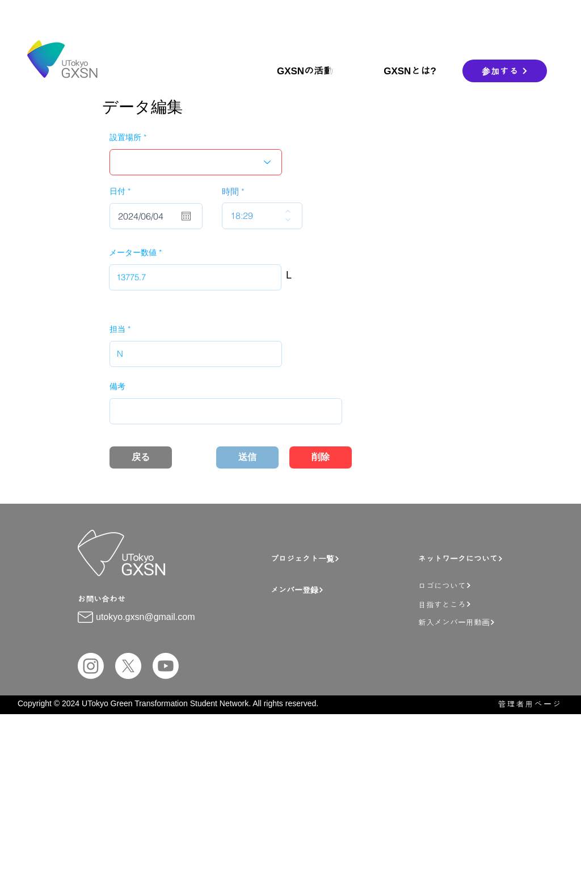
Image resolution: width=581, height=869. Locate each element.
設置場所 (125, 137)
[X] (128, 666)
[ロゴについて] (481, 585)
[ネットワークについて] (477, 558)
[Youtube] (166, 666)
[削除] (320, 457)
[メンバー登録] (342, 589)
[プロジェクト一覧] (336, 558)
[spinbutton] (253, 216)
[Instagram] (91, 666)
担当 (117, 329)
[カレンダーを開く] (186, 216)
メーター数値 (133, 252)
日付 (122, 191)
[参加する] (504, 71)
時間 (230, 191)
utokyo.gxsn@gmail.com (145, 617)
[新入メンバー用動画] (484, 622)
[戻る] (141, 457)
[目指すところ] (481, 603)
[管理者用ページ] (524, 703)
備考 (117, 386)
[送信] (247, 457)
